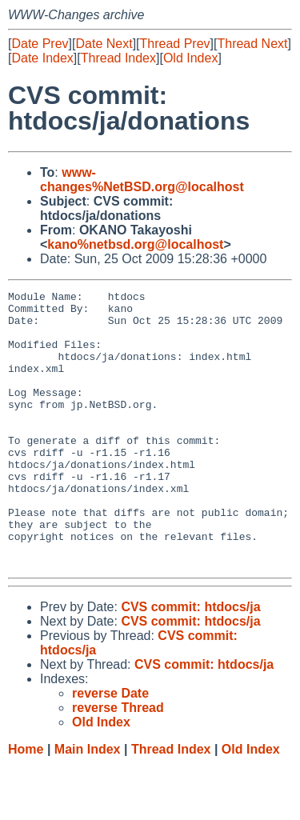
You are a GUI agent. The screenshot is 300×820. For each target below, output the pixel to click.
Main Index (87, 804)
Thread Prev (175, 43)
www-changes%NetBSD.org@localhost (142, 180)
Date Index (42, 58)
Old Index (190, 58)
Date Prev (39, 43)
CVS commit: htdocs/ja (190, 662)
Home (25, 804)
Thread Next (252, 43)
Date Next (103, 43)
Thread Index (118, 58)
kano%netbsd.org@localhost (135, 244)
